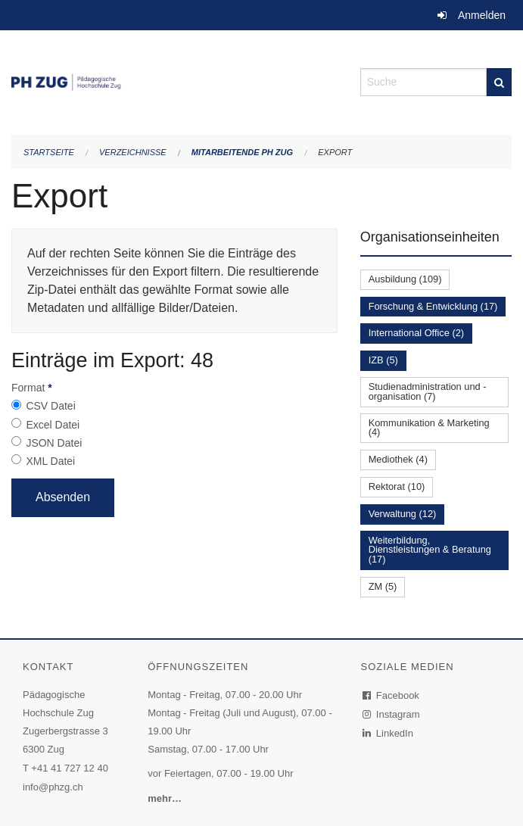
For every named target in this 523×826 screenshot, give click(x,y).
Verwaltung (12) (403, 513)
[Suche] (499, 82)
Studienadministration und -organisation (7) (428, 391)
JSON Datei (54, 443)
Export (335, 152)
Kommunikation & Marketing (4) (429, 427)
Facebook (391, 695)
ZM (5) (383, 586)
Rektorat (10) (397, 486)
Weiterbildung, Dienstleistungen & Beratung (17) (430, 550)
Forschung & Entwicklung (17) (433, 306)
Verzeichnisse (133, 152)
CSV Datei (50, 406)
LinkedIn (388, 733)
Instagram (391, 714)
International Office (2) (416, 332)
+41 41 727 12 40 (69, 768)
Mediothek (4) (398, 459)
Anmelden (482, 15)
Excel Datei (52, 425)
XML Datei (50, 461)
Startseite (48, 152)
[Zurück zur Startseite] (174, 80)
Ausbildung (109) (405, 279)
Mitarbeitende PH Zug (242, 152)
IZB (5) (383, 360)
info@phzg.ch (53, 787)
